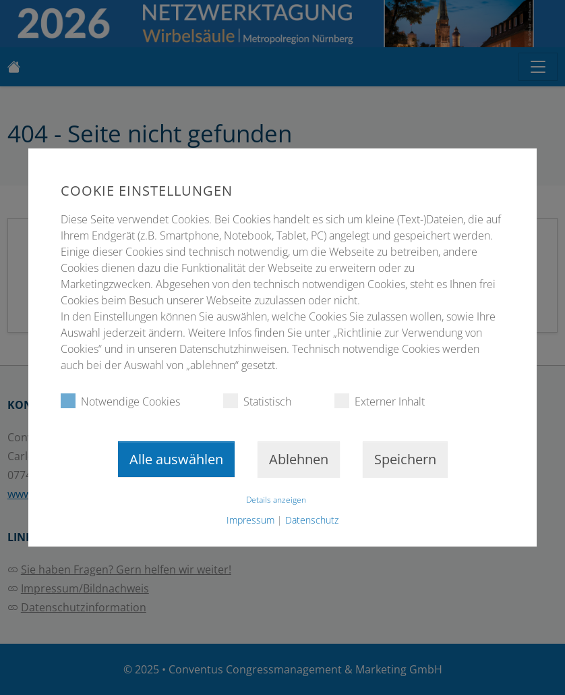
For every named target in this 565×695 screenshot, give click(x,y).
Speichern (405, 459)
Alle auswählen (176, 459)
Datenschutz (311, 519)
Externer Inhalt (379, 401)
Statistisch (257, 401)
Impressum (250, 519)
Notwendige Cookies (120, 401)
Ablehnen (298, 459)
